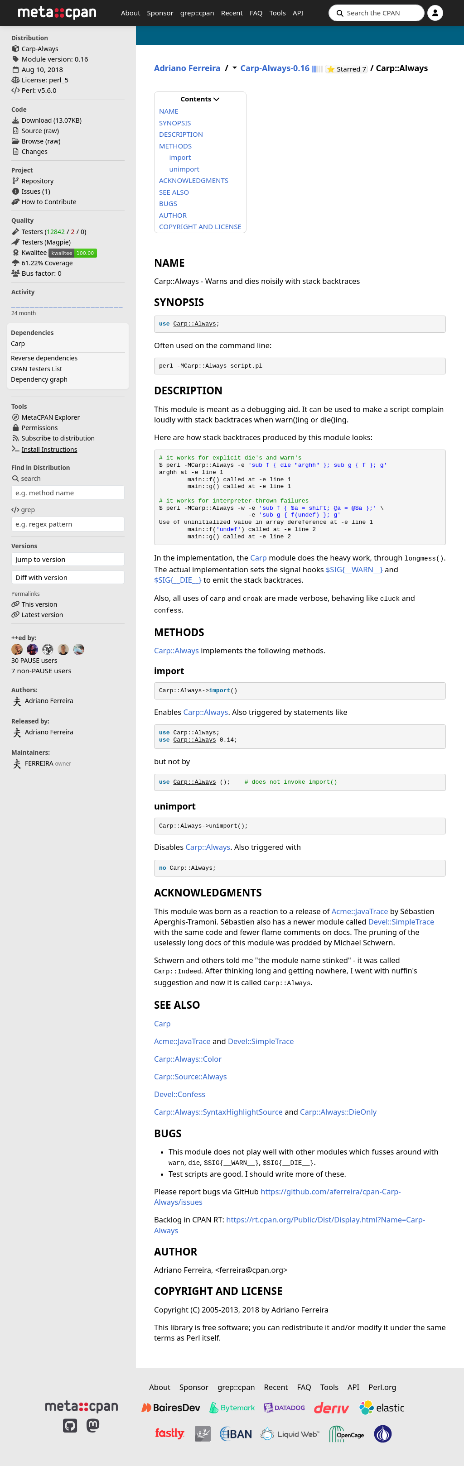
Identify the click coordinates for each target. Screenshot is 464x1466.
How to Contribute (49, 201)
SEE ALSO (174, 191)
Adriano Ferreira (42, 700)
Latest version (42, 614)
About (130, 12)
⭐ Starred (347, 69)
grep (23, 509)
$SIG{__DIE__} (178, 580)
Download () (52, 120)
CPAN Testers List (36, 368)
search (26, 478)
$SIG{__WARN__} (354, 569)
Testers (32, 231)
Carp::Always (194, 324)
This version (40, 604)
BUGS (168, 203)
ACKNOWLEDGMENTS (193, 180)
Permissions (40, 427)
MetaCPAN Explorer (51, 417)
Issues (31, 191)
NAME (169, 110)
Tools (277, 12)
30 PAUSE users (34, 660)
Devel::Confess (179, 1094)
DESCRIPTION (181, 134)
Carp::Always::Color (188, 1059)
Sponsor (160, 12)
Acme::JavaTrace (360, 911)
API (298, 12)
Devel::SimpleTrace (401, 921)
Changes (35, 151)
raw (51, 130)
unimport (184, 168)
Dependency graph (39, 379)
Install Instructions (49, 449)
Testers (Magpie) (46, 242)
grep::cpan (197, 12)
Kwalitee (34, 252)
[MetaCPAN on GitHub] (70, 1435)
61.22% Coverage (47, 263)
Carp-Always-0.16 (274, 68)
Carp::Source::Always (190, 1076)
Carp (18, 343)
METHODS (175, 145)
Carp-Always (40, 48)
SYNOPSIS (175, 122)
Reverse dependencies (44, 358)
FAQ (256, 12)
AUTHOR (173, 215)
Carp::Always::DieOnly (338, 1112)
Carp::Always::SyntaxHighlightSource (218, 1112)
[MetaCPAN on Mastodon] (102, 1435)
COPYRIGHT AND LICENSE (200, 226)
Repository (37, 181)
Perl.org (382, 1387)
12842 (56, 231)
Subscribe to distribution (58, 438)
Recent (232, 12)
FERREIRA (32, 763)
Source (32, 130)
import (180, 157)
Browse (33, 141)
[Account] (435, 13)
